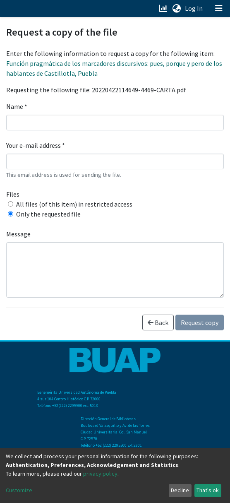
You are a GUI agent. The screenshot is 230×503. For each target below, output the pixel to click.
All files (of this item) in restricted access (74, 204)
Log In (194, 8)
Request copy (199, 322)
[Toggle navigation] (219, 8)
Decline (180, 490)
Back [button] (158, 322)
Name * (16, 106)
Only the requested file (48, 214)
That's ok (207, 490)
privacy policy (100, 473)
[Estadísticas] (164, 8)
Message (18, 234)
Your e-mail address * (35, 145)
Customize (19, 490)
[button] (176, 8)
